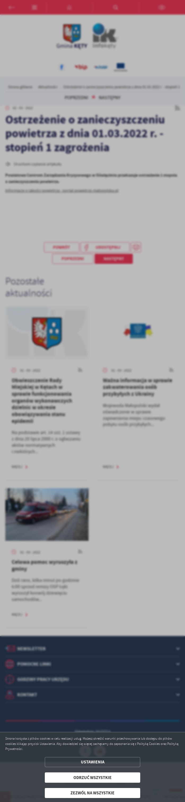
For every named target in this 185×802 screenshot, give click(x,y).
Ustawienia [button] (92, 762)
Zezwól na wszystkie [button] (92, 793)
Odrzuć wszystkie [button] (92, 777)
